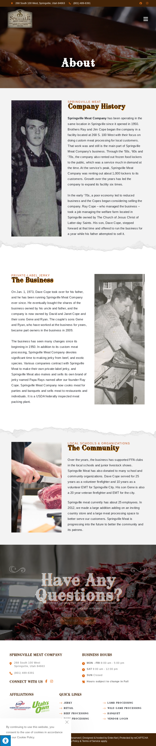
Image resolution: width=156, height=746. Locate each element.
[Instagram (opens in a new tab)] (146, 3)
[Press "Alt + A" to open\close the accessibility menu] (5, 740)
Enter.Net (113, 737)
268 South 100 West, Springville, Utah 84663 (40, 3)
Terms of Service (91, 741)
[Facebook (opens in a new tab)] (141, 3)
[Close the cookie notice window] (67, 723)
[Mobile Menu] (145, 19)
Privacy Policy (71, 741)
